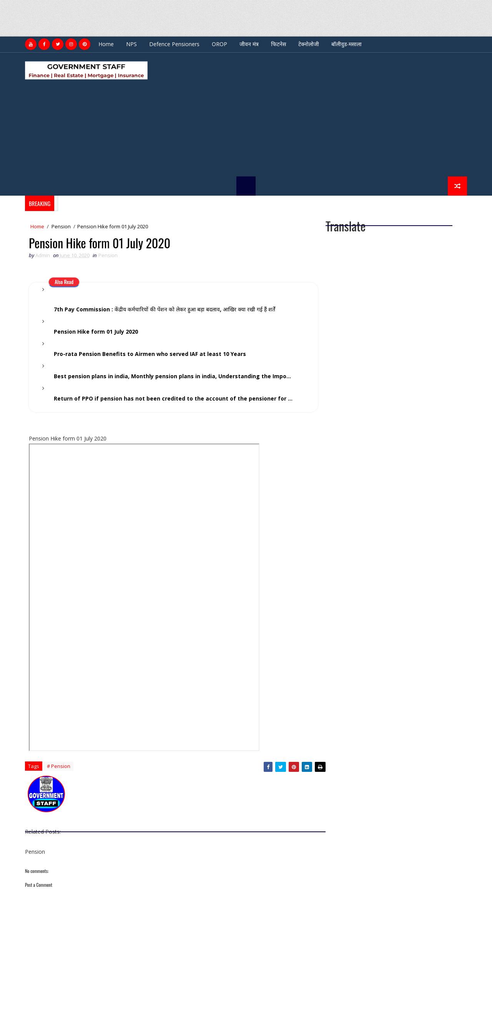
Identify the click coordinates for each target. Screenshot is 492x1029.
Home (106, 44)
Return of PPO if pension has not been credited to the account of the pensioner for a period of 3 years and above (179, 398)
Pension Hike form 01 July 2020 (96, 331)
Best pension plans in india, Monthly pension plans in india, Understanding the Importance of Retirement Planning (179, 376)
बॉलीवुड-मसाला (346, 44)
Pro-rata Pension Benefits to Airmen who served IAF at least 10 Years (150, 353)
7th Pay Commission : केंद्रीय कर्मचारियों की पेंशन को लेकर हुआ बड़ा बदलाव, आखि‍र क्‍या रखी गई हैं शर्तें (164, 309)
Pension (61, 226)
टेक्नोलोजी (308, 44)
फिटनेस (278, 44)
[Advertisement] (140, 17)
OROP (219, 44)
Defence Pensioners (174, 44)
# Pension (58, 766)
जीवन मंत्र (249, 44)
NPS (131, 44)
